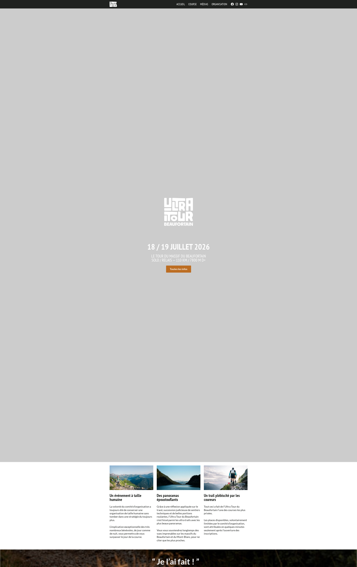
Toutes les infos (178, 269)
